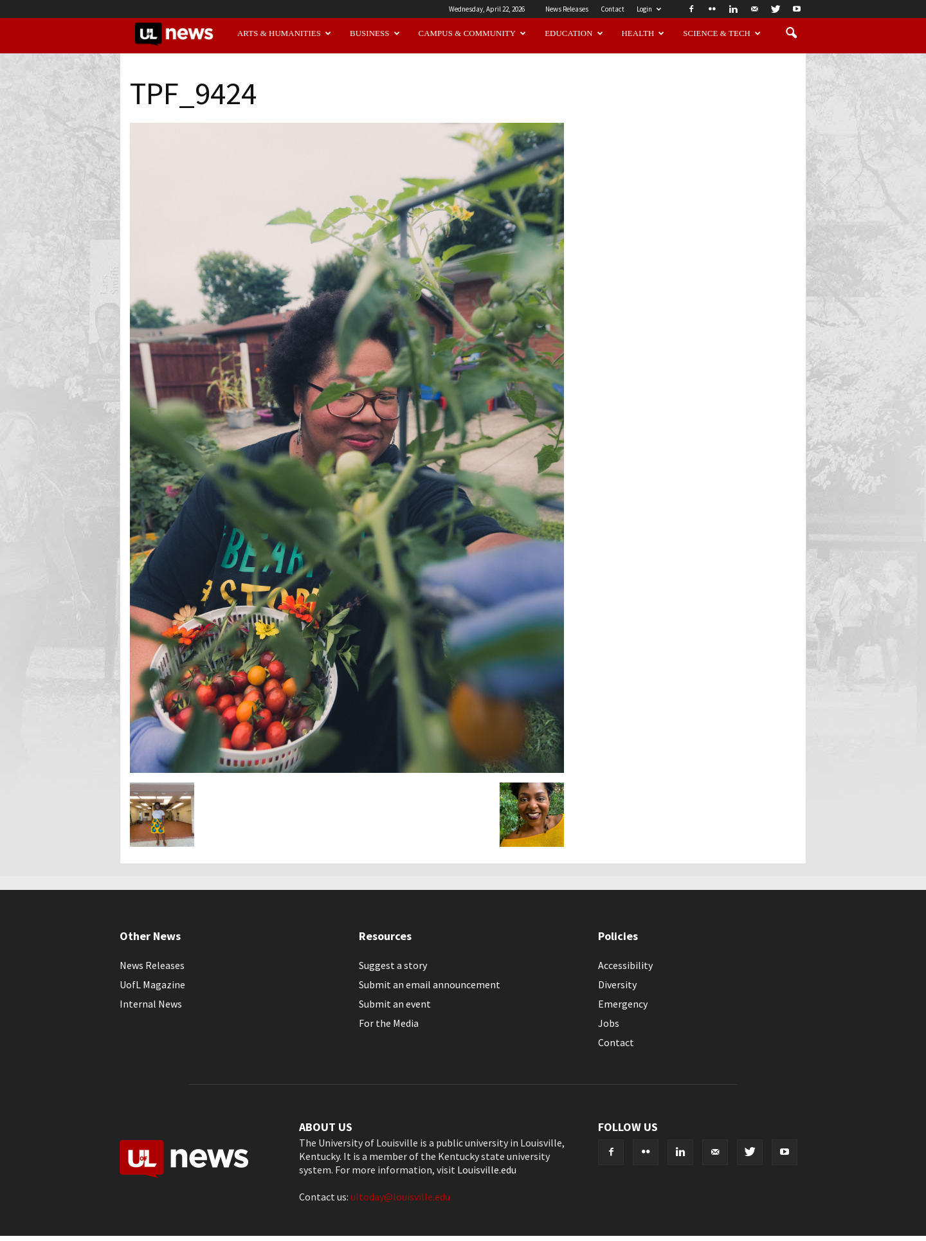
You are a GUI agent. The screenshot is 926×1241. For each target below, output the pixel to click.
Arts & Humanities (284, 33)
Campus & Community (473, 33)
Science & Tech (722, 33)
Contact (612, 9)
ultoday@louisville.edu (400, 1196)
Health (643, 33)
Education (574, 33)
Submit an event (395, 1003)
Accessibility (625, 965)
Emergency (623, 1003)
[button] (791, 33)
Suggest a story (393, 965)
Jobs (608, 1023)
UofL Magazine (152, 984)
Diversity (617, 984)
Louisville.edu (486, 1169)
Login (649, 9)
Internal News (151, 1003)
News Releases (566, 9)
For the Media (389, 1023)
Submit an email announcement (429, 984)
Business (375, 33)
